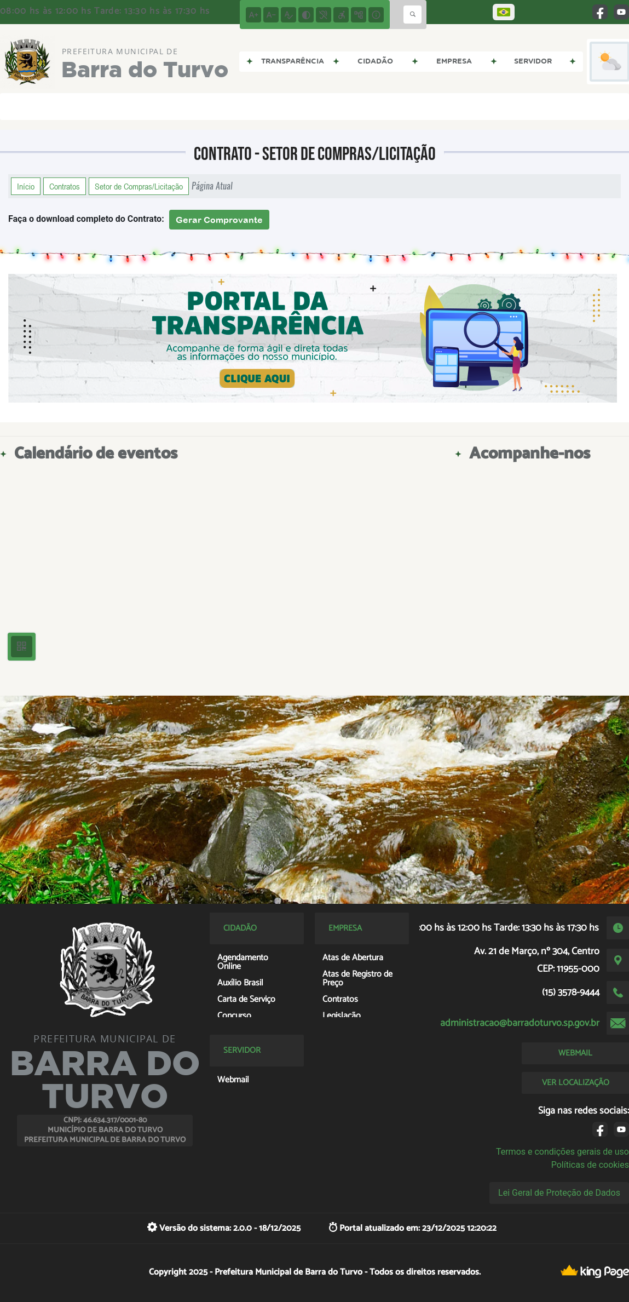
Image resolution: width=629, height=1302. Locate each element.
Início (25, 186)
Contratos (64, 186)
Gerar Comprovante (219, 220)
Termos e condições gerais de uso (562, 1151)
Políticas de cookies (590, 1165)
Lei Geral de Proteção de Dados (559, 1193)
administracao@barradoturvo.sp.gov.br (519, 1023)
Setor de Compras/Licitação (139, 186)
